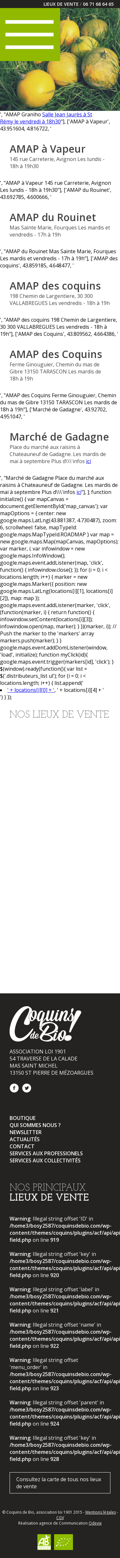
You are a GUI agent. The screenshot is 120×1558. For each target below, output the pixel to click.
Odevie (95, 1523)
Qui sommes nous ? (35, 1125)
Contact (22, 1146)
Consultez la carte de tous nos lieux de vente (58, 1483)
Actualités (25, 1139)
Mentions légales (100, 1512)
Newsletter (26, 1132)
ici (88, 461)
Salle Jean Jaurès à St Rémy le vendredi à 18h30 (46, 118)
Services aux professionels (46, 1153)
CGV (60, 1517)
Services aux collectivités (45, 1160)
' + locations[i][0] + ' (30, 690)
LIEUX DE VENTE (61, 4)
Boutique (23, 1118)
